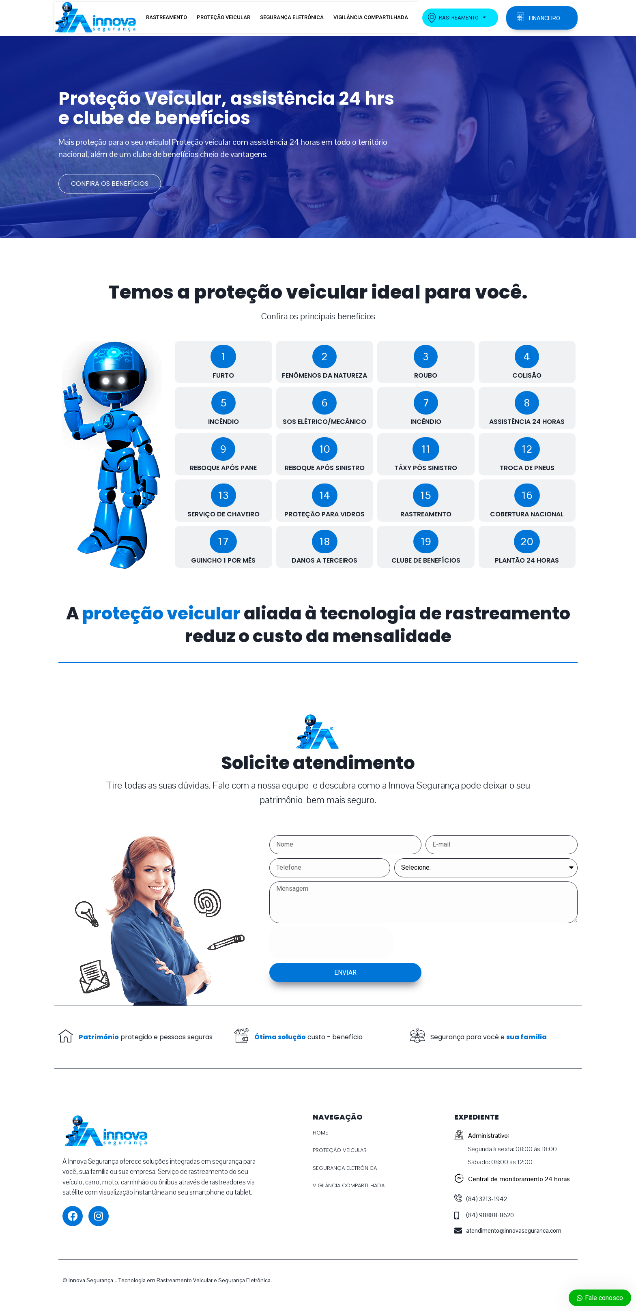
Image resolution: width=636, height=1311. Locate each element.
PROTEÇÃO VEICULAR (223, 17)
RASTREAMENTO (166, 17)
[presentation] (331, 943)
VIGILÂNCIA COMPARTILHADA (370, 17)
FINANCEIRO (544, 18)
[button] (223, 356)
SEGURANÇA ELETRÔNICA (292, 17)
